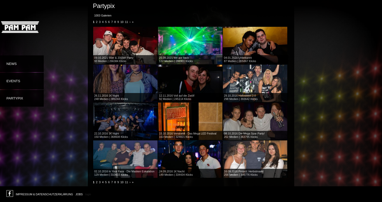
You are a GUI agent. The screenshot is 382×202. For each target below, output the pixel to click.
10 (122, 21)
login (88, 194)
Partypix (14, 98)
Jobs (79, 194)
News (11, 64)
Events (13, 81)
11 (126, 21)
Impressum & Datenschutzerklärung (44, 194)
